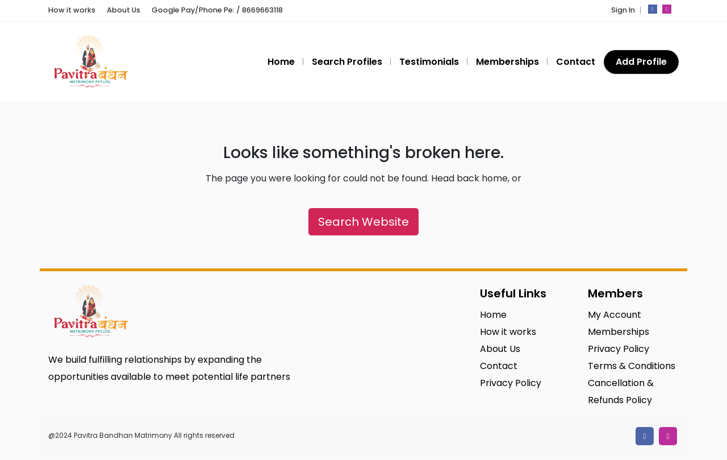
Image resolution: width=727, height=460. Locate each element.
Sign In (623, 10)
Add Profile (641, 61)
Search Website (363, 222)
